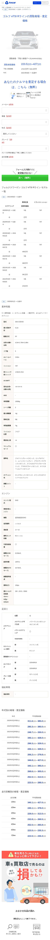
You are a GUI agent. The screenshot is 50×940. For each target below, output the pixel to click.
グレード (7, 141)
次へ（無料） (25, 178)
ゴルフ (28, 7)
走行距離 (7, 157)
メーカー (7, 104)
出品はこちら (37, 2)
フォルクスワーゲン (19, 7)
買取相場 (8, 7)
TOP (3, 7)
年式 (7, 128)
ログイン (45, 2)
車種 (7, 116)
